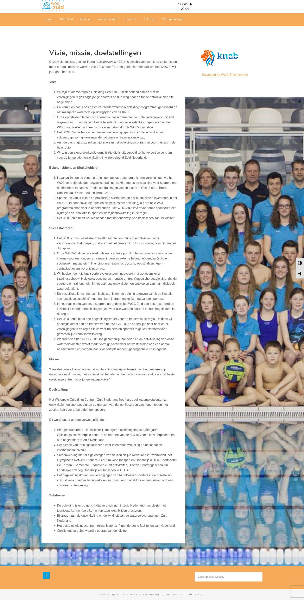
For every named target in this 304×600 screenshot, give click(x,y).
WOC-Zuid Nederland (70, 6)
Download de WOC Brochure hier (225, 74)
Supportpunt (127, 594)
